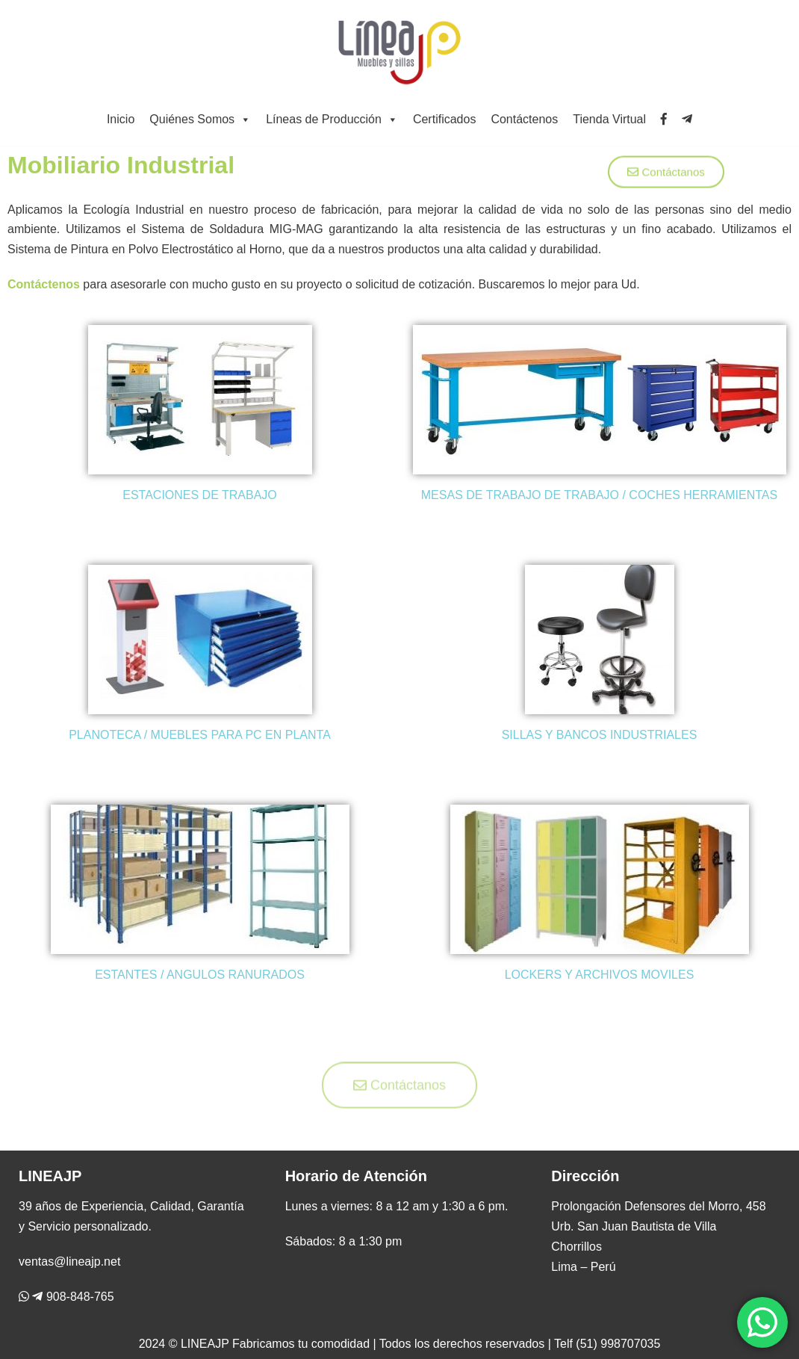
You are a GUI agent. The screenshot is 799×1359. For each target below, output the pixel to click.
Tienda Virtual (609, 119)
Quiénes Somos (200, 119)
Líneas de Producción (332, 119)
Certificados (444, 119)
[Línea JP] (399, 50)
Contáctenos (524, 119)
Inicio (120, 119)
